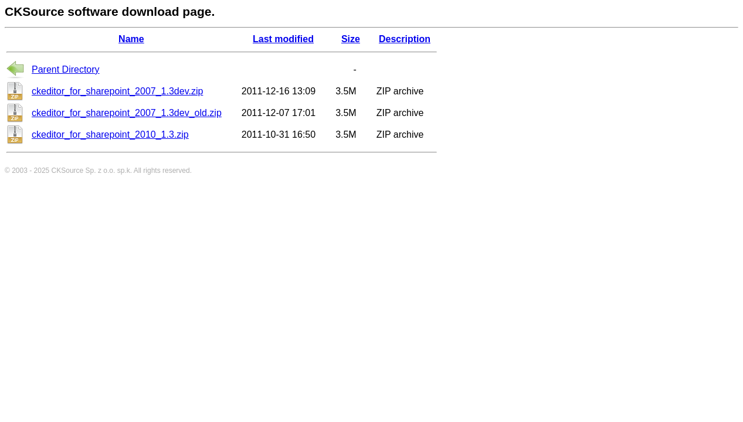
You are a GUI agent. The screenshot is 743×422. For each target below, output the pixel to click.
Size (350, 39)
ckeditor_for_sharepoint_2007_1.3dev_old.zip (127, 113)
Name (131, 39)
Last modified (283, 39)
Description (404, 39)
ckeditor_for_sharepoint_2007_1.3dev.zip (117, 91)
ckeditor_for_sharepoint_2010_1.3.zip (110, 134)
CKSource (68, 170)
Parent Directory (66, 69)
